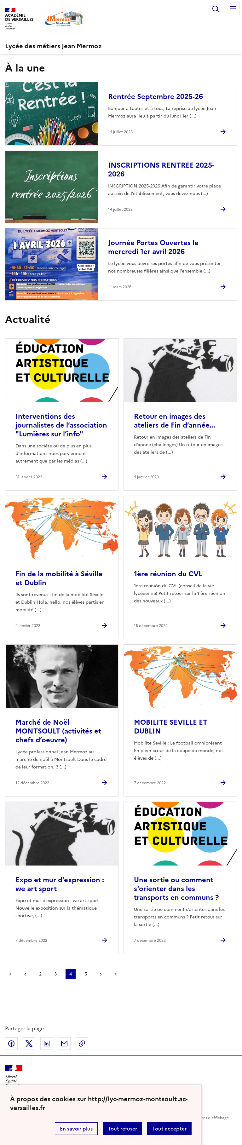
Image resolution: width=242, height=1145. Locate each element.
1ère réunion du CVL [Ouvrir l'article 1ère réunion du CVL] (168, 574)
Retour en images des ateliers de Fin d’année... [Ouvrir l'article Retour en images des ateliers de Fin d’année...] (174, 420)
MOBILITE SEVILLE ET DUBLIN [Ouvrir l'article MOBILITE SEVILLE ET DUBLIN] (170, 726)
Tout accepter (169, 1128)
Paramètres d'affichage (207, 1118)
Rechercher (215, 9)
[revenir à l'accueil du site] (121, 46)
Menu (233, 9)
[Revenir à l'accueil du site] (13, 1076)
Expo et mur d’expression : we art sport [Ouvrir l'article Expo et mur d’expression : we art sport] (59, 884)
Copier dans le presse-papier (82, 1043)
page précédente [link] (25, 974)
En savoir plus (76, 1128)
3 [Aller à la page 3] (55, 974)
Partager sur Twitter (29, 1043)
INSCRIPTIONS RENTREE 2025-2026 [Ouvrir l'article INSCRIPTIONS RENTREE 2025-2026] (161, 169)
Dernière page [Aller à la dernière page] (116, 974)
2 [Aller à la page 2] (40, 974)
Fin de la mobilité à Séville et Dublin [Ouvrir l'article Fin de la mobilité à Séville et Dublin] (58, 578)
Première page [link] (10, 974)
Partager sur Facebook (11, 1043)
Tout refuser (122, 1128)
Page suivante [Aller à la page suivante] (101, 974)
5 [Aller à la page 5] (85, 974)
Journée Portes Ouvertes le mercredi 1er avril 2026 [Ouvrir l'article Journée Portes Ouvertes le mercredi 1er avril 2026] (153, 247)
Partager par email (64, 1043)
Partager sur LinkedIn (46, 1043)
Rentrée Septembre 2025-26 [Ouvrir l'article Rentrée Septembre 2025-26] (155, 96)
